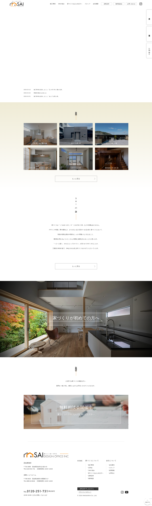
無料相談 (91, 478)
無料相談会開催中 (76, 407)
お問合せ (111, 473)
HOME (79, 461)
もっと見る (76, 179)
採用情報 (111, 470)
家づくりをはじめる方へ (74, 4)
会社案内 (111, 465)
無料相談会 (118, 4)
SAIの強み (61, 4)
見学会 (90, 467)
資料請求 (106, 4)
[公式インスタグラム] (140, 4)
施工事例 (52, 4)
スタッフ (87, 4)
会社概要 (95, 4)
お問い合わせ (131, 4)
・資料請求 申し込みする (86, 489)
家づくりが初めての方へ (76, 318)
